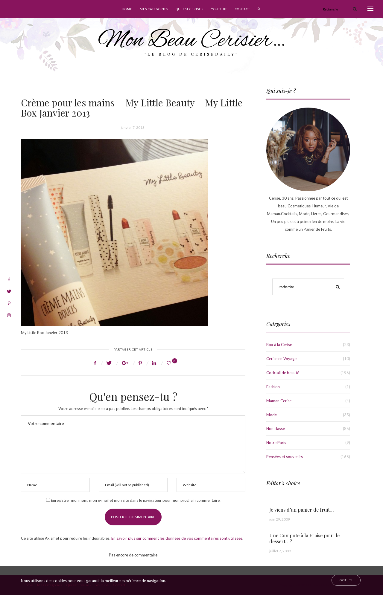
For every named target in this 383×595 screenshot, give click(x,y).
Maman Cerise (278, 400)
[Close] (346, 580)
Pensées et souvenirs (284, 456)
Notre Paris (276, 442)
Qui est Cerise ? (189, 9)
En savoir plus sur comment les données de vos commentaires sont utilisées (176, 538)
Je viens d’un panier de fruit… (301, 510)
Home (127, 9)
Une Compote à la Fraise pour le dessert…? (304, 538)
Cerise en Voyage (281, 358)
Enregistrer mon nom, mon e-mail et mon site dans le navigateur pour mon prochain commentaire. (136, 500)
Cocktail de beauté (282, 372)
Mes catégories (154, 9)
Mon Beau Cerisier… (191, 40)
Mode (271, 414)
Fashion (273, 386)
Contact (242, 9)
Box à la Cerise (279, 344)
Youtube (219, 9)
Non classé (275, 428)
